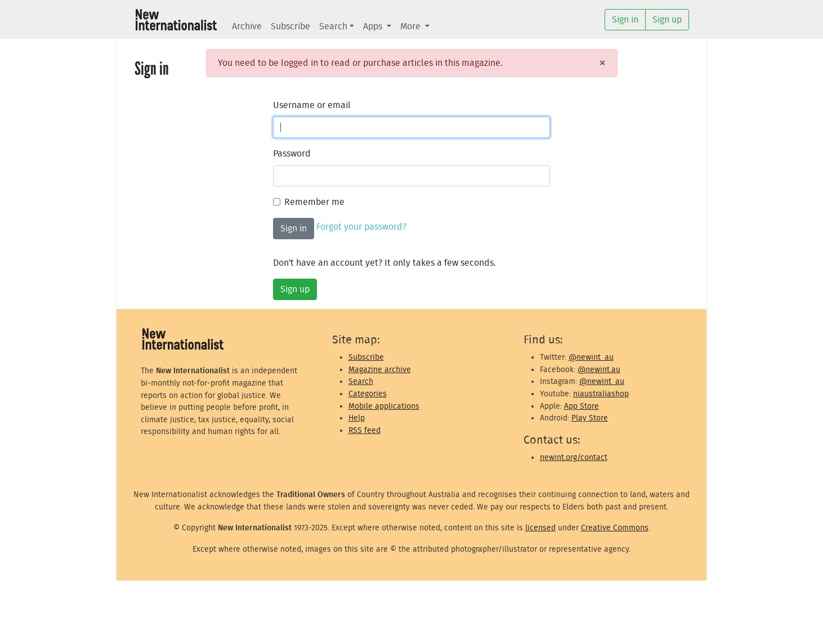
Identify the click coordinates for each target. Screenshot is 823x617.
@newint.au (599, 369)
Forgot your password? (361, 226)
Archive (247, 26)
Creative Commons (614, 528)
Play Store (589, 418)
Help (356, 418)
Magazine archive (379, 369)
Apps (373, 26)
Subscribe (290, 26)
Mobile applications (383, 406)
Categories (367, 394)
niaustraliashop (601, 394)
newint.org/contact (573, 457)
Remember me (314, 202)
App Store (581, 406)
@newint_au (591, 357)
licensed (540, 528)
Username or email (312, 105)
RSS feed (364, 430)
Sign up (295, 289)
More (411, 26)
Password (292, 153)
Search (333, 26)
